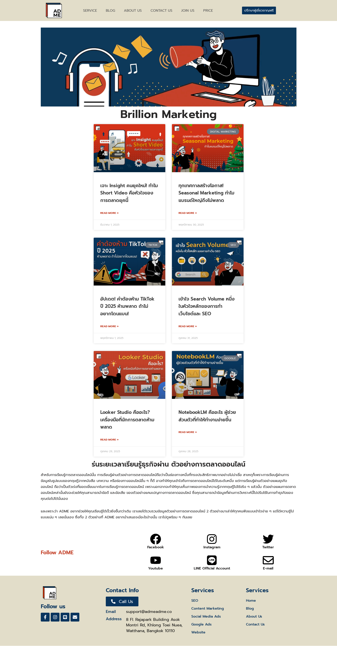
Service (90, 10)
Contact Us (255, 624)
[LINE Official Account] (211, 560)
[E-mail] (268, 560)
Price (208, 10)
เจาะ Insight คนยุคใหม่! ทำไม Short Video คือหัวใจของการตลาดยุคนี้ (129, 193)
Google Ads (201, 624)
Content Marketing (207, 608)
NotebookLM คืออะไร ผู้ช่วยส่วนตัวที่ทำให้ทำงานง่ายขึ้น (207, 416)
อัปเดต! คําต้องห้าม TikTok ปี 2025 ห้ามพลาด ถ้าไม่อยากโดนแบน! (127, 306)
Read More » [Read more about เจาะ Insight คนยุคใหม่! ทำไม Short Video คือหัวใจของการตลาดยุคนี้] (109, 213)
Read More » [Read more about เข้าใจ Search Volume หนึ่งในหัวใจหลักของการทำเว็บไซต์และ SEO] (188, 326)
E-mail (268, 568)
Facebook (155, 547)
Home (251, 600)
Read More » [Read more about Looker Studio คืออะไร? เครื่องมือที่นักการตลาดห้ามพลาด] (109, 440)
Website (198, 632)
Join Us (187, 10)
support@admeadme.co (149, 612)
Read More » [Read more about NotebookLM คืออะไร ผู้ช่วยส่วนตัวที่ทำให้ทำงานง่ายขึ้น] (188, 432)
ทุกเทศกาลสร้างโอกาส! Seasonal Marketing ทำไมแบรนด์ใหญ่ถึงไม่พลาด (206, 193)
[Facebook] (155, 539)
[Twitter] (268, 539)
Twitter (268, 547)
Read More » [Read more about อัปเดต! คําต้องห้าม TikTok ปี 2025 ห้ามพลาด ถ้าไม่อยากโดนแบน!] (109, 326)
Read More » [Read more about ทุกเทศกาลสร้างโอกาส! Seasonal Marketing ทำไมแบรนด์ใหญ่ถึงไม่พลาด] (188, 213)
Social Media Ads (206, 616)
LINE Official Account (212, 568)
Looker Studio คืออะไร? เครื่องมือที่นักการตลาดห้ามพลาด (127, 420)
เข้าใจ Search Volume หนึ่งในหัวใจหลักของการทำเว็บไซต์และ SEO (207, 306)
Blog (250, 608)
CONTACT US (161, 10)
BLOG (110, 10)
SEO (194, 600)
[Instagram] (211, 539)
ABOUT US (133, 10)
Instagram (211, 547)
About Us (254, 616)
